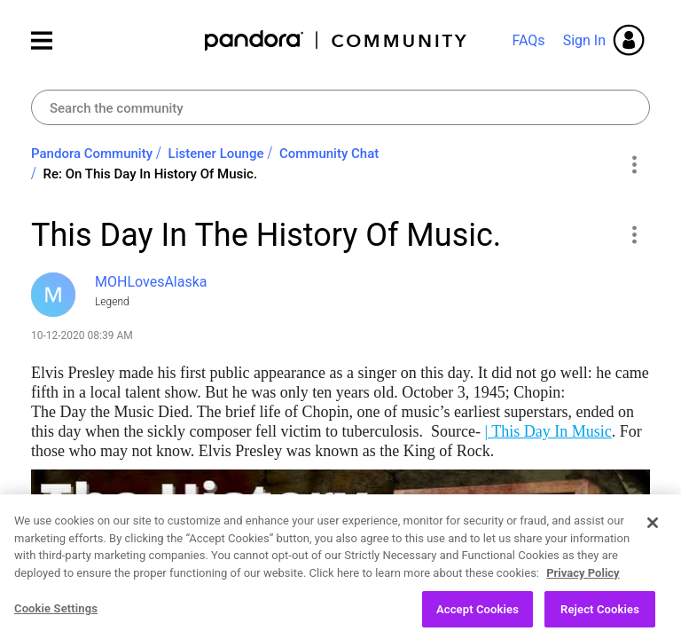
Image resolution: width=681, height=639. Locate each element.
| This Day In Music (547, 431)
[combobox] (340, 107)
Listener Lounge (216, 154)
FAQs (528, 40)
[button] (633, 234)
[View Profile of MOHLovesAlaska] (151, 281)
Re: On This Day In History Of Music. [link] (150, 174)
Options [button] (633, 164)
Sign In (584, 40)
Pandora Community (336, 40)
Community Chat (329, 154)
